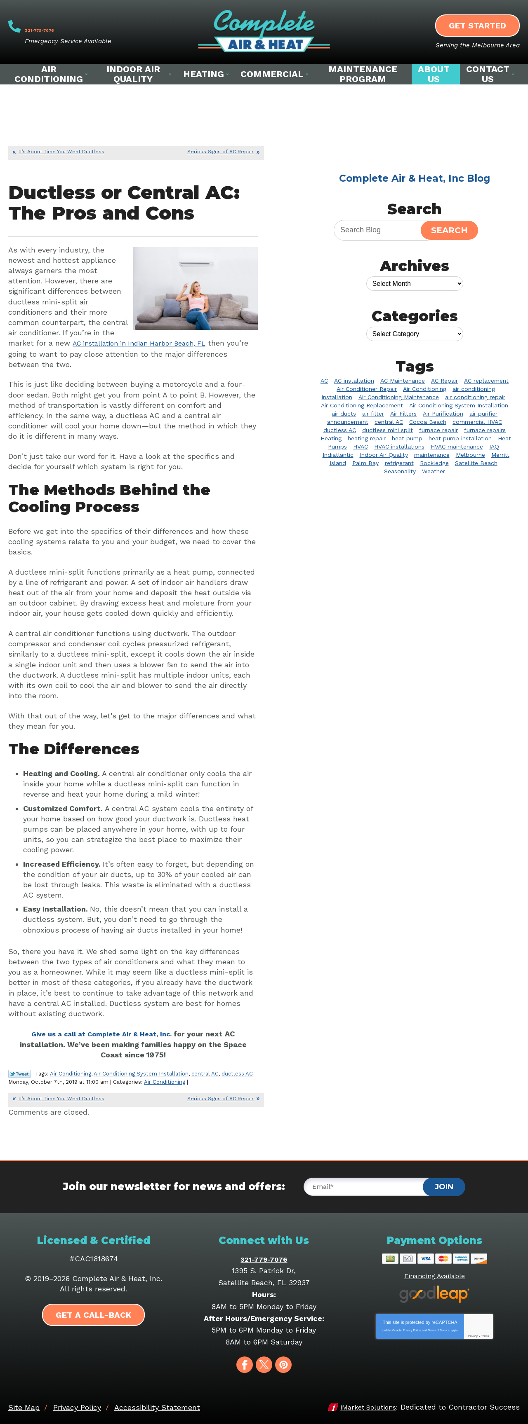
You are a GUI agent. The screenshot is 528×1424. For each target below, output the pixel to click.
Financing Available (434, 1273)
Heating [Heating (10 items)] (331, 438)
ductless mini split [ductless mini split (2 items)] (387, 430)
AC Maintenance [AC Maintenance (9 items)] (402, 380)
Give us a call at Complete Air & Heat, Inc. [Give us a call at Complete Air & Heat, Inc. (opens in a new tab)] (101, 1033)
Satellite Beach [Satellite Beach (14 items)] (476, 463)
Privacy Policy (412, 1327)
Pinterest (283, 1362)
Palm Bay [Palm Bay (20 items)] (365, 463)
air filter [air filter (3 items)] (373, 413)
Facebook (244, 1362)
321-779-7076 (74, 26)
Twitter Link (19, 1073)
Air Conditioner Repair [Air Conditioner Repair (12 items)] (367, 389)
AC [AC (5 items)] (324, 380)
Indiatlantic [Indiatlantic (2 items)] (338, 454)
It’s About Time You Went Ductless (61, 151)
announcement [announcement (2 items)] (347, 422)
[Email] (372, 1184)
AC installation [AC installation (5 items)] (354, 380)
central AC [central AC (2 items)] (389, 422)
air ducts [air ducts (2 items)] (344, 413)
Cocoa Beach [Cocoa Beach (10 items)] (427, 422)
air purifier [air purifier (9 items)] (483, 413)
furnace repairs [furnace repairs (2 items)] (485, 430)
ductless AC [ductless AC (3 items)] (339, 430)
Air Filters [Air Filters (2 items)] (403, 413)
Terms (485, 1333)
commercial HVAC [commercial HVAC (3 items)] (477, 422)
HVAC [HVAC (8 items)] (360, 446)
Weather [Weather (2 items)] (433, 471)
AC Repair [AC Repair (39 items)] (444, 380)
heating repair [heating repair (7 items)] (367, 438)
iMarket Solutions (364, 1404)
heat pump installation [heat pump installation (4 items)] (460, 438)
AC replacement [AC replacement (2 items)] (486, 380)
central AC (205, 1072)
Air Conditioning (70, 1072)
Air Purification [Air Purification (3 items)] (443, 413)
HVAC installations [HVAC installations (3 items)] (399, 446)
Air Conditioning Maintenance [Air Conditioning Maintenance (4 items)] (398, 397)
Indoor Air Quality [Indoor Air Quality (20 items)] (384, 454)
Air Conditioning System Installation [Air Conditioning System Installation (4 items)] (458, 405)
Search (449, 230)
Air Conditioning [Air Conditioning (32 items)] (424, 389)
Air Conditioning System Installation (141, 1072)
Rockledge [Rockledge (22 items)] (434, 463)
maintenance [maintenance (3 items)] (432, 454)
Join (444, 1184)
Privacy (473, 1333)
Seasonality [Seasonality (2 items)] (400, 471)
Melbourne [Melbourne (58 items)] (470, 454)
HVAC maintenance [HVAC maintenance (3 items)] (457, 446)
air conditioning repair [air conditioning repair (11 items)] (475, 397)
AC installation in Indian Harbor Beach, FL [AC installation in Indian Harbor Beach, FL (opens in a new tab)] (147, 343)
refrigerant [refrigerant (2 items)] (399, 463)
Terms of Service (439, 1327)
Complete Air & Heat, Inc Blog (414, 178)
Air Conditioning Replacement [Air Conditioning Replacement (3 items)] (362, 405)
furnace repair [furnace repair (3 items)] (438, 430)
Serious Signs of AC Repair (220, 151)
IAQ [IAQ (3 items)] (494, 446)
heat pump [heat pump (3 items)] (407, 438)
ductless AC (237, 1072)
